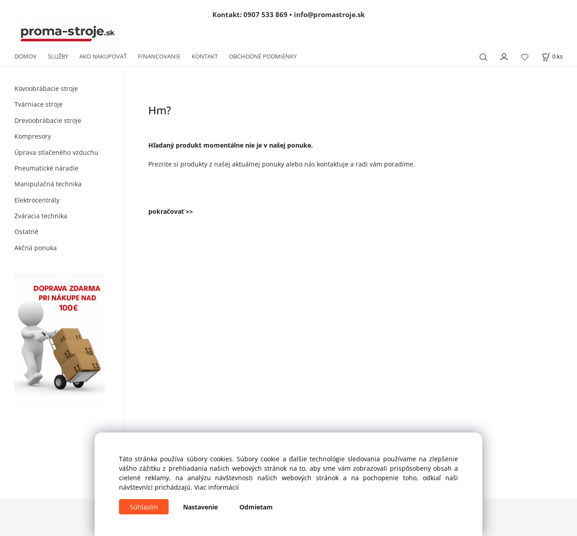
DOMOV (25, 56)
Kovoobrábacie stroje (46, 88)
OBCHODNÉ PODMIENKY (263, 56)
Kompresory (32, 136)
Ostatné (26, 231)
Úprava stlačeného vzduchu (56, 152)
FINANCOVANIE (159, 56)
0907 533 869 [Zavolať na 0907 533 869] (265, 14)
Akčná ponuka (35, 247)
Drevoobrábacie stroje (47, 120)
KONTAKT (205, 56)
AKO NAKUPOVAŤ (103, 56)
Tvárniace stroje (38, 104)
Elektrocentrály (37, 200)
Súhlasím (144, 507)
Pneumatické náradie (46, 168)
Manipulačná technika (48, 184)
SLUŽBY (58, 56)
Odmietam (256, 507)
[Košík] (552, 56)
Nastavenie (200, 507)
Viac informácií (216, 487)
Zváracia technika (40, 216)
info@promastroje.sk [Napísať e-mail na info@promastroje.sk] (329, 14)
